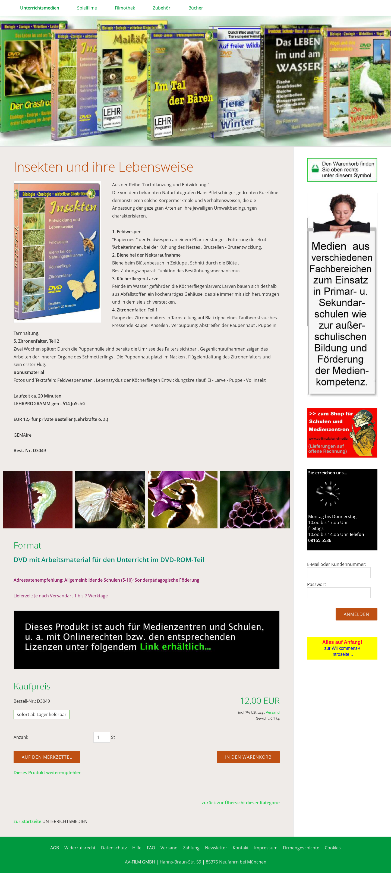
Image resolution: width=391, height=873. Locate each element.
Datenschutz (114, 848)
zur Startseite (27, 821)
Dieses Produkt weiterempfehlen (47, 773)
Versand (273, 712)
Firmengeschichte (301, 848)
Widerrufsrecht (80, 848)
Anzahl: (21, 737)
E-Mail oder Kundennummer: (336, 564)
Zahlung (191, 848)
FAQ (151, 848)
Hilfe (136, 848)
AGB (54, 848)
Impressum (266, 848)
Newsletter (216, 848)
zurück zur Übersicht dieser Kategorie (241, 803)
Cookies (333, 848)
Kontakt (241, 848)
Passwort (316, 584)
